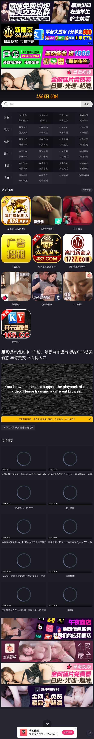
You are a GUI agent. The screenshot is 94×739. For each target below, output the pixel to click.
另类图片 (84, 156)
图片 (6, 153)
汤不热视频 (84, 175)
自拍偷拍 (43, 127)
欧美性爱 (84, 139)
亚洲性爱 (23, 139)
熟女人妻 (23, 132)
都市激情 (23, 163)
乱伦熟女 (63, 144)
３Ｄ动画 (84, 127)
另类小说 (43, 168)
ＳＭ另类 (84, 132)
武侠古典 (84, 163)
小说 (6, 165)
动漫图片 (84, 151)
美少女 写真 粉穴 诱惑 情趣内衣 (18, 427)
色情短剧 (43, 180)
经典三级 (43, 144)
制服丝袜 (23, 144)
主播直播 (63, 132)
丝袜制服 (43, 132)
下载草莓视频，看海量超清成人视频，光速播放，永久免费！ (55, 419)
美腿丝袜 (23, 156)
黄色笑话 (63, 168)
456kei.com (47, 97)
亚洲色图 (43, 151)
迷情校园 (23, 168)
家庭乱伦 (43, 163)
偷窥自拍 (23, 151)
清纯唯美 (43, 156)
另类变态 (84, 144)
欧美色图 (63, 151)
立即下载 (68, 732)
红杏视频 (23, 180)
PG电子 (23, 115)
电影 (6, 141)
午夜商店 (43, 175)
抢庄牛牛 (84, 120)
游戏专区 (84, 115)
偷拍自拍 (43, 139)
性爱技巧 (84, 168)
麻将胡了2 (23, 120)
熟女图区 (63, 156)
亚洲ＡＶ (23, 127)
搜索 (87, 104)
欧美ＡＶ (63, 127)
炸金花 (43, 120)
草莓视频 (63, 175)
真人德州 (43, 115)
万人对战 (63, 115)
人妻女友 (63, 163)
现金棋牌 (63, 120)
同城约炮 (23, 175)
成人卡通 (63, 139)
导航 (6, 177)
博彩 (6, 117)
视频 (6, 129)
